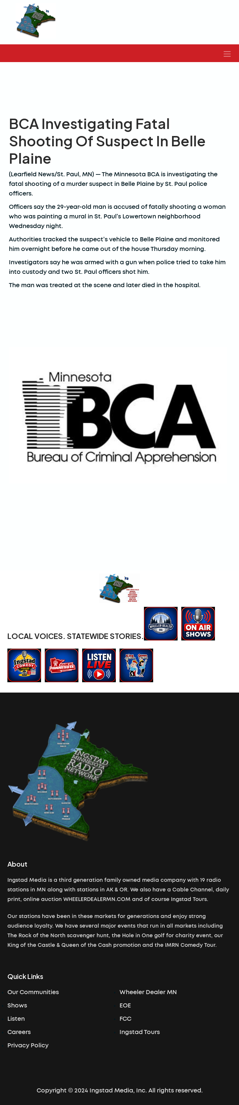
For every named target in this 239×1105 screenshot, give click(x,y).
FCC (125, 1019)
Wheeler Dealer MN (148, 992)
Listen (16, 1019)
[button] (227, 53)
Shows (17, 1006)
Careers (19, 1032)
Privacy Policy (27, 1045)
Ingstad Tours (140, 1032)
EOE (125, 1006)
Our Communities (33, 992)
